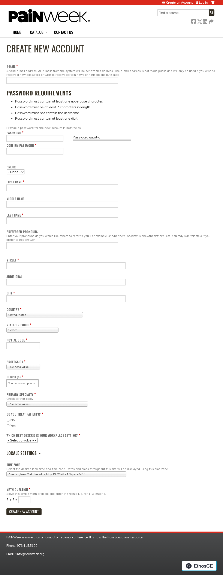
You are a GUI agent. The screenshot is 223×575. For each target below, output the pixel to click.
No (12, 420)
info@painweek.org (30, 554)
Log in (203, 2)
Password (13, 133)
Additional (14, 276)
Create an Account (179, 2)
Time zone (13, 464)
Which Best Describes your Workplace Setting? (42, 435)
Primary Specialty (19, 394)
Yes (13, 425)
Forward (211, 20)
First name (14, 182)
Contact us (63, 32)
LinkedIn (205, 20)
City (9, 293)
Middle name (15, 198)
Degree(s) (13, 377)
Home (17, 32)
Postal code (15, 340)
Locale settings (21, 453)
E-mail (10, 66)
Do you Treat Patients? (23, 414)
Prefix (11, 167)
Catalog (36, 32)
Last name (13, 215)
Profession (14, 362)
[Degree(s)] (23, 383)
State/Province (17, 325)
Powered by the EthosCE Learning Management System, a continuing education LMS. (199, 566)
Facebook (193, 20)
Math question (17, 489)
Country (12, 309)
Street (11, 260)
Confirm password (20, 145)
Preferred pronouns (22, 231)
